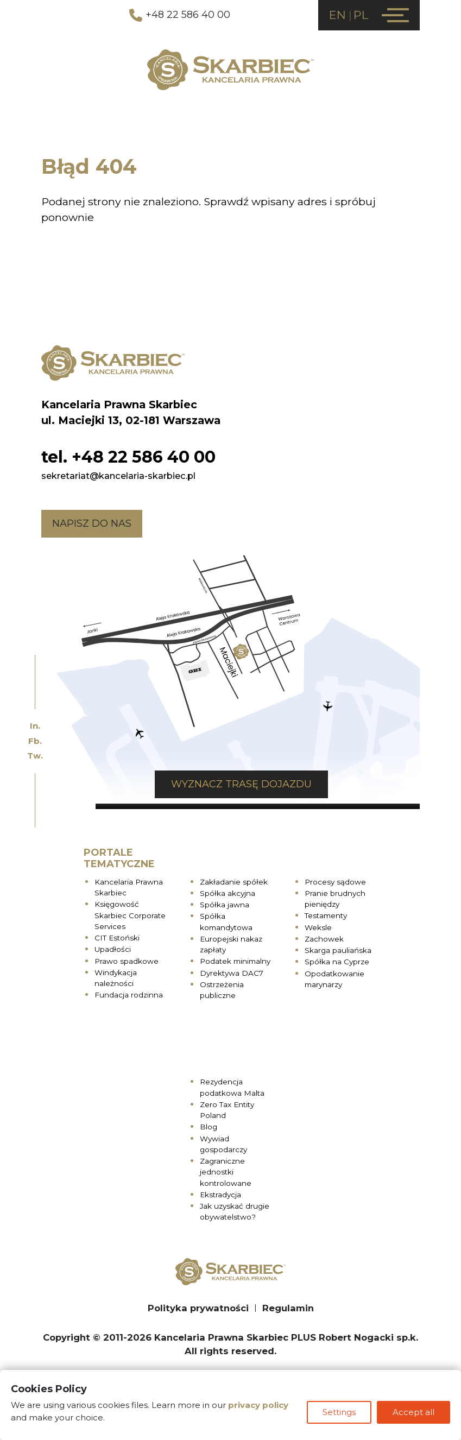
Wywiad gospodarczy (223, 1144)
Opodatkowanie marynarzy (334, 979)
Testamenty (326, 915)
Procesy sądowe (335, 881)
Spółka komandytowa (226, 921)
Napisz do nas (91, 523)
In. (35, 726)
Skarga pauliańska (338, 950)
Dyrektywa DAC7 (231, 973)
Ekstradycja (220, 1194)
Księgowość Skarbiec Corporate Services (130, 915)
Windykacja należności (115, 978)
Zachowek (324, 938)
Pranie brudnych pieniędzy (335, 898)
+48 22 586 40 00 (179, 15)
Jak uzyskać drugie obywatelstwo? (234, 1211)
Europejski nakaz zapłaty (231, 944)
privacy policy (258, 1405)
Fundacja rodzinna (128, 994)
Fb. (35, 741)
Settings (339, 1412)
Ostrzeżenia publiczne (222, 990)
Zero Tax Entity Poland (227, 1110)
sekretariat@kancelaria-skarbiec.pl (118, 475)
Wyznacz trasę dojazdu (241, 784)
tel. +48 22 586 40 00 (128, 457)
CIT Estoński (117, 937)
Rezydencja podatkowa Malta (232, 1087)
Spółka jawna (224, 904)
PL (360, 15)
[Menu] (395, 15)
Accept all (413, 1412)
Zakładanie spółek (234, 881)
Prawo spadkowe (126, 961)
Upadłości (112, 949)
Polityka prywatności (198, 1308)
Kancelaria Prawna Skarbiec (128, 887)
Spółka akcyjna (227, 893)
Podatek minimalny (235, 961)
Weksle (318, 927)
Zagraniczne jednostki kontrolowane (225, 1172)
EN (337, 15)
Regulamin (288, 1308)
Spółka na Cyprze (337, 961)
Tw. (35, 755)
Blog (208, 1126)
